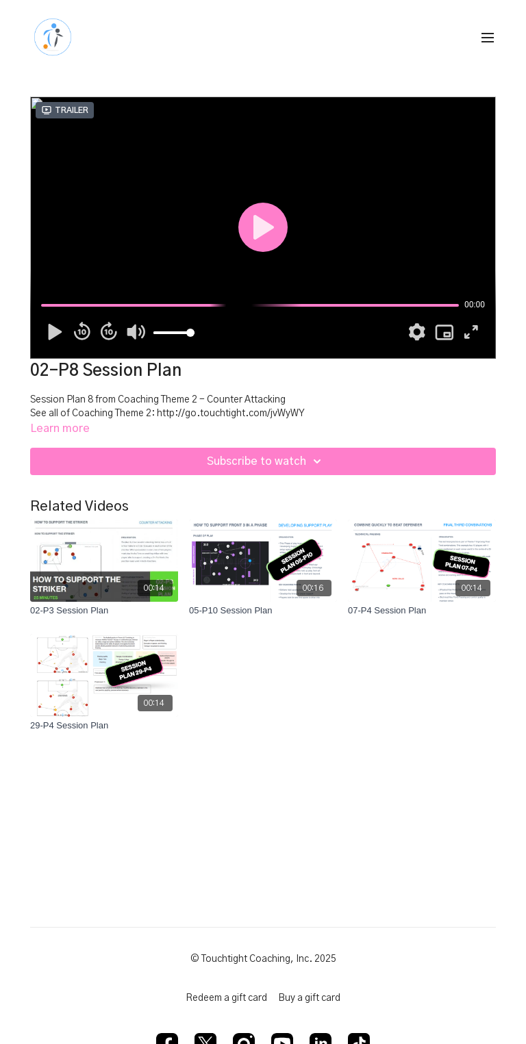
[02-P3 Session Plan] (104, 611)
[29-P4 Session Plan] (104, 726)
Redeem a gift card (226, 998)
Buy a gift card (309, 998)
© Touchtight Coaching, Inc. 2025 (263, 959)
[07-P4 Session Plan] (422, 611)
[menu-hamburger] (487, 38)
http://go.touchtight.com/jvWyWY (231, 413)
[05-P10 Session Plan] (263, 611)
